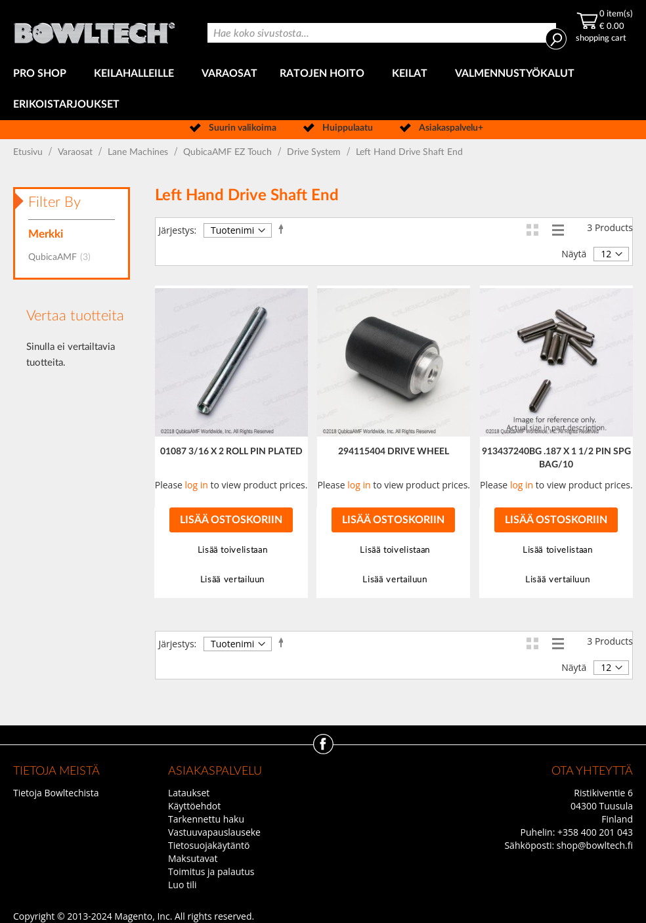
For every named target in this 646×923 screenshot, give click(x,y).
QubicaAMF (63, 257)
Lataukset (188, 792)
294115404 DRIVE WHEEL (393, 451)
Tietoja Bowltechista (55, 792)
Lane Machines (139, 152)
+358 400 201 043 (595, 832)
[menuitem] (42, 73)
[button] (231, 550)
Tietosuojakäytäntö (208, 845)
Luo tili (182, 884)
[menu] (323, 89)
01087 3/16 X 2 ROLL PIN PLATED (231, 451)
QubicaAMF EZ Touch (228, 152)
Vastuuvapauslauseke (214, 832)
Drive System (315, 152)
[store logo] (95, 29)
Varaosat (76, 152)
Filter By (54, 202)
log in (196, 485)
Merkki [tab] (45, 234)
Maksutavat (193, 858)
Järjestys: (178, 230)
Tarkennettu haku (206, 819)
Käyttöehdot (194, 806)
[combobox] (382, 33)
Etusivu (29, 152)
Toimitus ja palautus (211, 871)
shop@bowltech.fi (595, 845)
